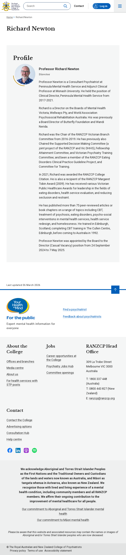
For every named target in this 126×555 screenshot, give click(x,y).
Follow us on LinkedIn (18, 450)
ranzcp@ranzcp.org (102, 398)
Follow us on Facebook (9, 450)
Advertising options (19, 426)
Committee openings (60, 372)
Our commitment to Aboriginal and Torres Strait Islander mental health (63, 511)
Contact (79, 6)
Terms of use (35, 550)
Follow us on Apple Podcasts (26, 450)
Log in (100, 6)
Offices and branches (20, 361)
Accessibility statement (58, 550)
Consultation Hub (18, 433)
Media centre (15, 368)
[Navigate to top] (115, 290)
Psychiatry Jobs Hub (60, 366)
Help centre (14, 439)
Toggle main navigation (120, 6)
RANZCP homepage (11, 6)
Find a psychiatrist (75, 309)
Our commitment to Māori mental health (63, 520)
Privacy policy (18, 550)
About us (12, 374)
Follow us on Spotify (34, 450)
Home (10, 17)
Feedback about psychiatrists (82, 316)
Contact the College (19, 420)
